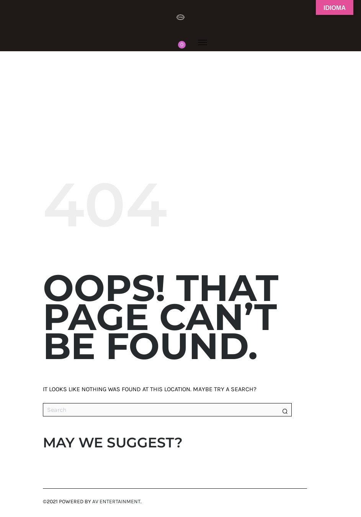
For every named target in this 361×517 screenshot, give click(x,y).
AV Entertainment (116, 501)
